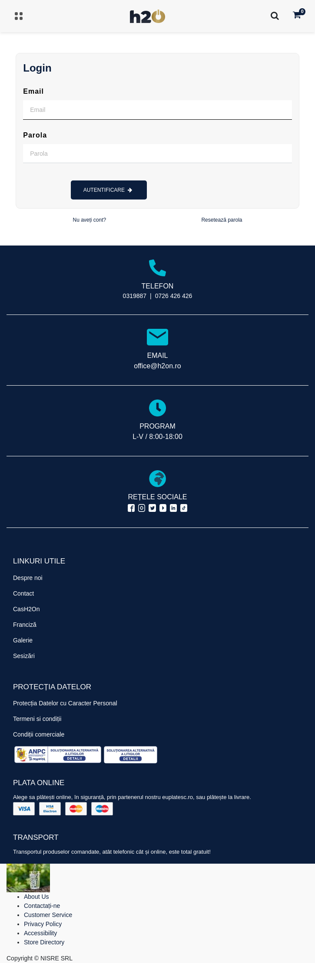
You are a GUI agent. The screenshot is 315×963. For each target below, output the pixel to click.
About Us (36, 896)
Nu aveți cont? (89, 220)
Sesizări (24, 655)
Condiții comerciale (38, 734)
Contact (23, 593)
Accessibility (40, 933)
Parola (35, 135)
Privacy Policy (43, 923)
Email (33, 91)
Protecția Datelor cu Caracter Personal (65, 703)
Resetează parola (221, 220)
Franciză (24, 624)
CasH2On (26, 609)
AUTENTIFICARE (108, 190)
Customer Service (48, 914)
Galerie (23, 640)
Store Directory (44, 942)
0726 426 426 (173, 295)
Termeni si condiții (37, 718)
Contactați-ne (42, 905)
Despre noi (28, 577)
